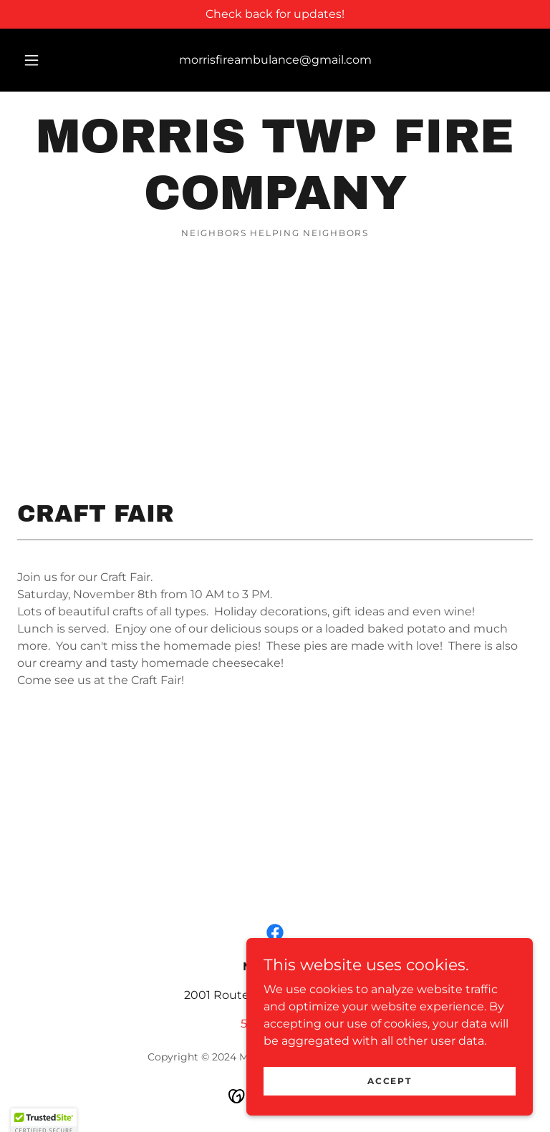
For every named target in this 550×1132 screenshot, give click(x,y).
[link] (275, 205)
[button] (39, 60)
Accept (389, 1110)
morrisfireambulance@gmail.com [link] (275, 60)
